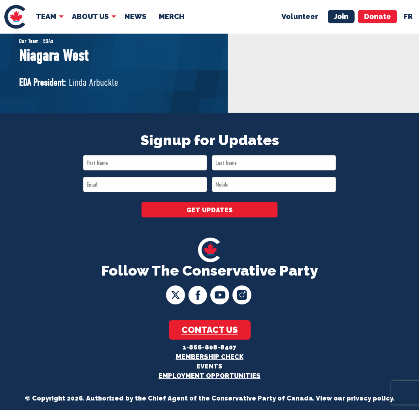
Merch (172, 16)
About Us (90, 16)
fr (408, 16)
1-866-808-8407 (209, 347)
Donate (377, 16)
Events (209, 366)
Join (341, 16)
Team (46, 16)
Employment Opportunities (209, 376)
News (135, 16)
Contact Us (209, 330)
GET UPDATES (210, 210)
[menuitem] (15, 17)
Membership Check (209, 357)
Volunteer (299, 16)
